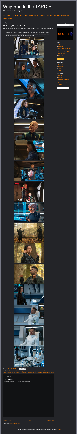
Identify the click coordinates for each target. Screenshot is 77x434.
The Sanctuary (50, 372)
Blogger (59, 429)
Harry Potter (18, 15)
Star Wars (56, 15)
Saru (30, 372)
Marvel (36, 15)
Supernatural (65, 15)
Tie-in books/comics (63, 82)
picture (22, 372)
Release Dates (61, 53)
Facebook (60, 64)
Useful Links (61, 55)
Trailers (60, 84)
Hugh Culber (24, 371)
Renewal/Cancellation (63, 79)
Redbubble (60, 66)
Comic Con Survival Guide (64, 51)
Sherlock (42, 15)
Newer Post (7, 420)
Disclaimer (60, 46)
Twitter (59, 70)
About (59, 44)
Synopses (60, 81)
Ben (9, 368)
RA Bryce (26, 372)
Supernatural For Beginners (64, 50)
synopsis (44, 372)
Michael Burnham (47, 371)
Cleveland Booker (11, 371)
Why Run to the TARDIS (27, 6)
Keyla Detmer (39, 371)
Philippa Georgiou (16, 372)
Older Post (50, 420)
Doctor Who (10, 15)
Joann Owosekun (31, 371)
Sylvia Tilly (39, 372)
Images (60, 77)
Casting (60, 75)
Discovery (18, 371)
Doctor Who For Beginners (64, 48)
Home (29, 420)
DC (4, 15)
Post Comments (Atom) (14, 423)
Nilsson (4, 372)
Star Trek (49, 15)
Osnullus (9, 372)
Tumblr (60, 68)
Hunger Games (28, 15)
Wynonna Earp (7, 18)
